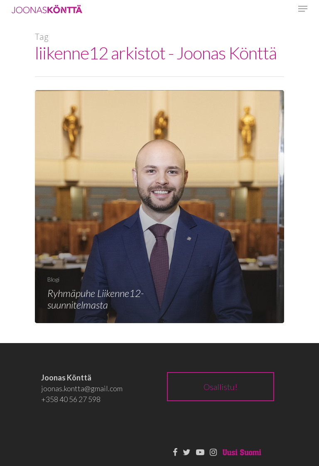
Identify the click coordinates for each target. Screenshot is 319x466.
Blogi (53, 279)
